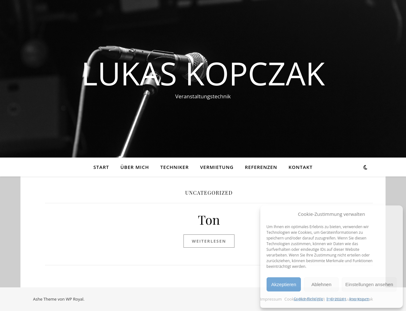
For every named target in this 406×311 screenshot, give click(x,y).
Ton (209, 219)
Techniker (174, 167)
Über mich (134, 167)
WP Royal (74, 299)
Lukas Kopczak (203, 73)
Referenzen (261, 167)
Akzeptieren (283, 284)
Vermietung (217, 167)
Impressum (336, 299)
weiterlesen (209, 241)
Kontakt (301, 167)
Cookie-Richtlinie (308, 299)
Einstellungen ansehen (369, 284)
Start (101, 167)
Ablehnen (321, 284)
